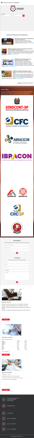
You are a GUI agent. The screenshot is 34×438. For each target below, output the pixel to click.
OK (17, 282)
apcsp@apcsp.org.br (11, 405)
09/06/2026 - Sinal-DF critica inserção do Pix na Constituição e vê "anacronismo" (15, 304)
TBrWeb (19, 436)
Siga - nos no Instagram (11, 429)
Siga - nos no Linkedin (11, 423)
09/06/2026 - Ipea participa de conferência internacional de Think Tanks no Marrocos (16, 310)
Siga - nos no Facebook (11, 418)
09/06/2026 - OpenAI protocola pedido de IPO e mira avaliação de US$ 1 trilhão (15, 305)
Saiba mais (6, 319)
